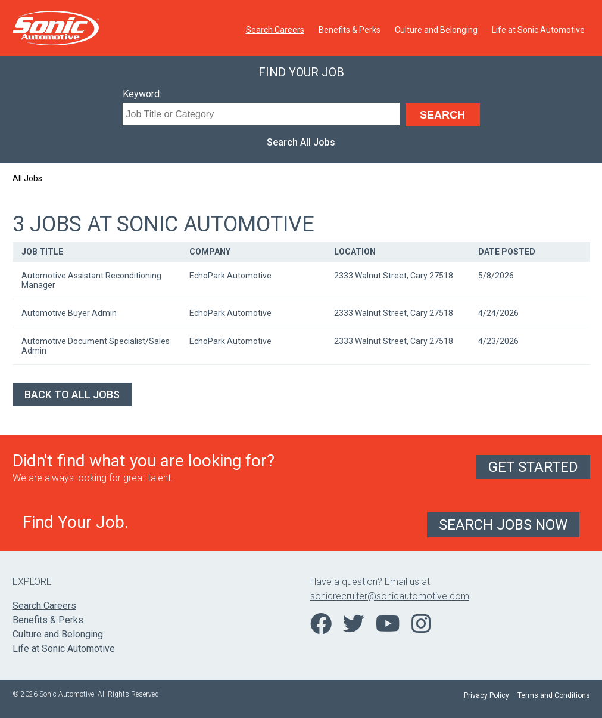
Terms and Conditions (553, 695)
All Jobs (27, 178)
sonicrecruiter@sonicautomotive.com (389, 596)
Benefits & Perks (349, 30)
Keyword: (142, 94)
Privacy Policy (486, 695)
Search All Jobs (301, 142)
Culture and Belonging (436, 30)
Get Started (533, 467)
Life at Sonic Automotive (538, 30)
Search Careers (275, 30)
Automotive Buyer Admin (69, 313)
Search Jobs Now (503, 524)
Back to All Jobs (72, 394)
